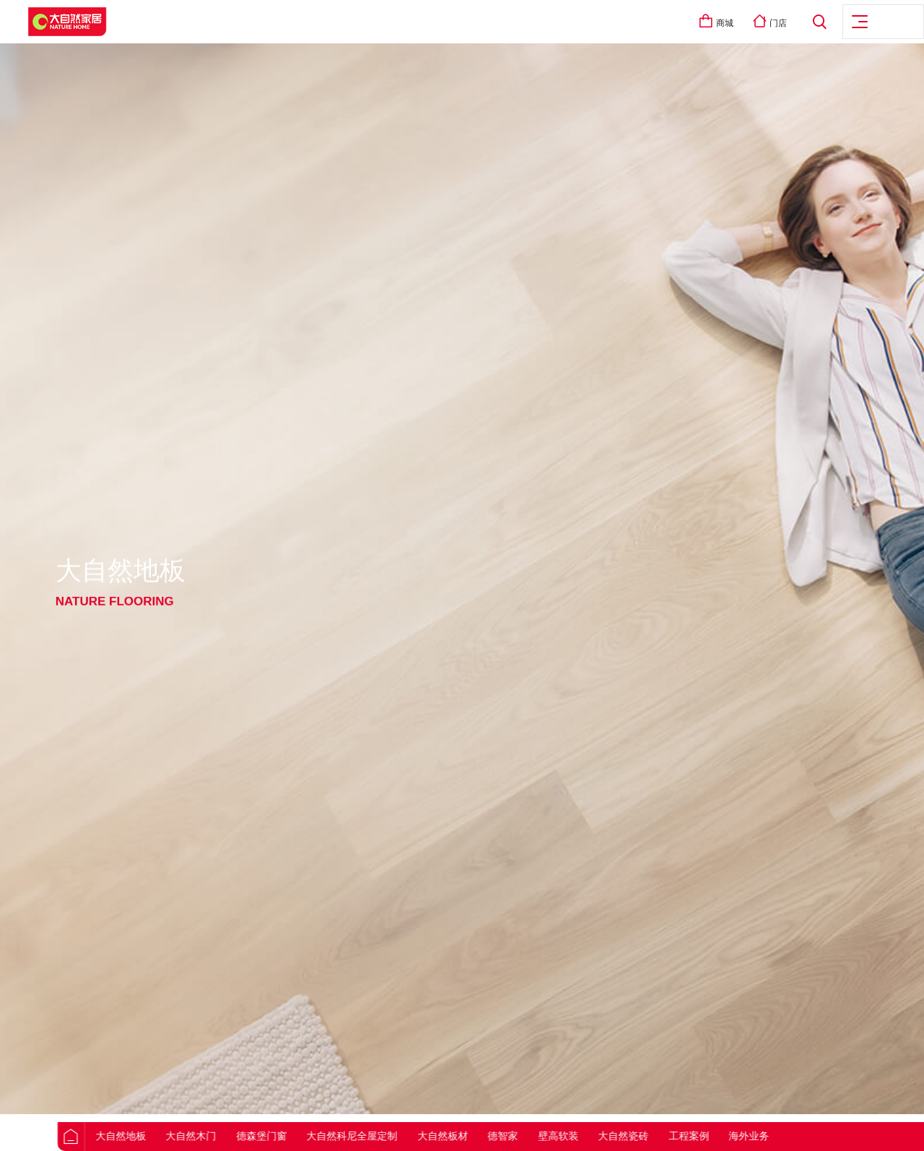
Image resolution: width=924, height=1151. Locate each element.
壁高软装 (593, 1136)
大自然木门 (226, 1136)
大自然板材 (478, 1136)
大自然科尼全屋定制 (386, 1136)
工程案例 (724, 1136)
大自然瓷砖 (658, 1136)
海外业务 (784, 1136)
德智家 (538, 1136)
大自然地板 (156, 1136)
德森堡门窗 (296, 1136)
